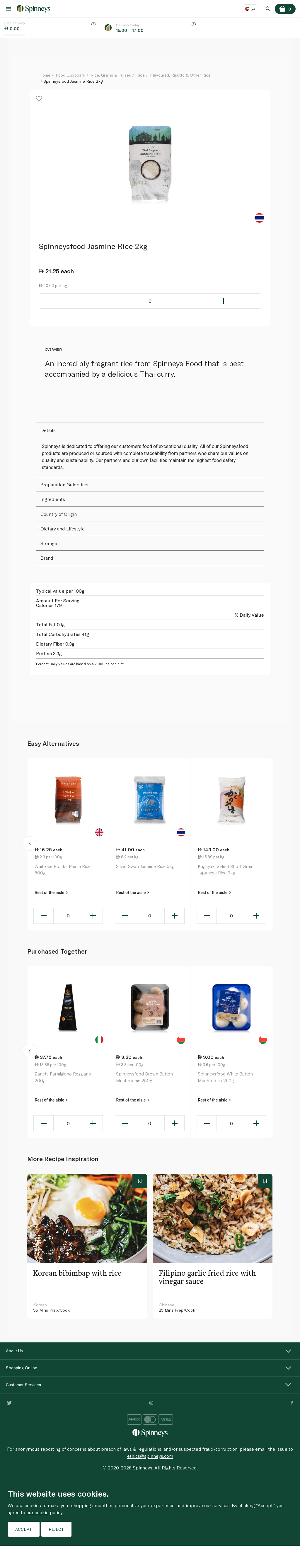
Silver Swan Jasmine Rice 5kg (145, 866)
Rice (140, 74)
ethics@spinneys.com (150, 1456)
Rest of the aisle (51, 892)
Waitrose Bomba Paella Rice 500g (63, 870)
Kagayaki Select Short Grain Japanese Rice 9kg (225, 870)
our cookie (37, 1512)
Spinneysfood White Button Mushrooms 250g (225, 1077)
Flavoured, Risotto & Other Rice (180, 74)
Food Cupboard (70, 74)
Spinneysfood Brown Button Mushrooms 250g (144, 1077)
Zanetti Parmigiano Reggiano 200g (63, 1077)
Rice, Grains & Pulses (111, 74)
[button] (30, 844)
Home (44, 74)
